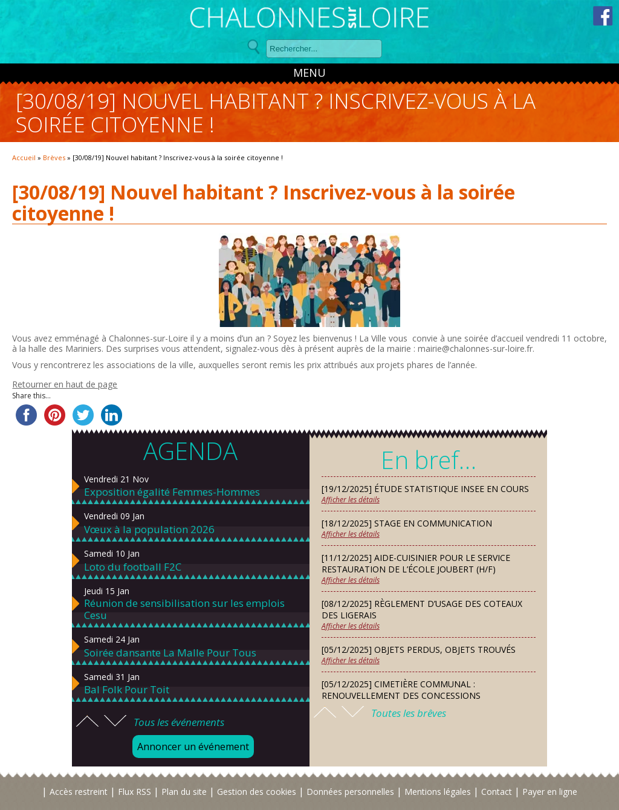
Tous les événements (179, 722)
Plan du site (184, 791)
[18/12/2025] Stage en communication (407, 523)
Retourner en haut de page (64, 384)
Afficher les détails (351, 499)
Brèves (54, 157)
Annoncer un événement (193, 746)
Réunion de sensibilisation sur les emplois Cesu (184, 609)
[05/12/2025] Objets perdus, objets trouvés (419, 649)
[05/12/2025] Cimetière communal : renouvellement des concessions (401, 689)
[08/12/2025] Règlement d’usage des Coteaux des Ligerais (422, 609)
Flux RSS (134, 791)
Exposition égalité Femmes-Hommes (172, 492)
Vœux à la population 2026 (149, 529)
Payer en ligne (549, 791)
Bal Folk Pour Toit (126, 690)
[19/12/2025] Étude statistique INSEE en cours (425, 488)
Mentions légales (437, 791)
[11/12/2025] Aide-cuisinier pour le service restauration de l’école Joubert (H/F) (416, 563)
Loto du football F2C (132, 567)
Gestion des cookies (256, 791)
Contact (496, 791)
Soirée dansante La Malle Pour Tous (170, 653)
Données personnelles (350, 791)
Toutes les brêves (408, 713)
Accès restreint (79, 791)
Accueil (24, 157)
